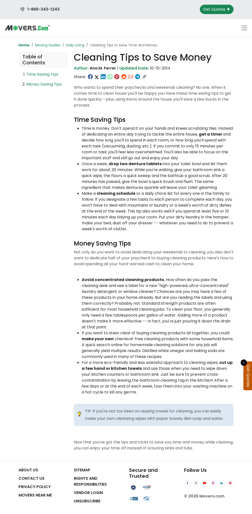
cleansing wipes (131, 418)
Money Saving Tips (44, 84)
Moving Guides (47, 45)
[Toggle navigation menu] (244, 28)
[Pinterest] (230, 483)
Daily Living (75, 45)
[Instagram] (213, 483)
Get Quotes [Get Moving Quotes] (216, 9)
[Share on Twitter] (97, 77)
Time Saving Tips (42, 74)
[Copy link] (144, 77)
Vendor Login (88, 493)
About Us (28, 470)
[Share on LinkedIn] (103, 77)
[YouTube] (204, 483)
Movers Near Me (35, 495)
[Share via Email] (130, 77)
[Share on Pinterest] (116, 77)
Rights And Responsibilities (90, 481)
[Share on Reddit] (123, 77)
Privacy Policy (34, 487)
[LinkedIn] (221, 483)
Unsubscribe (87, 501)
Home (24, 45)
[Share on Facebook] (90, 77)
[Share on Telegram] (137, 77)
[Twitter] (196, 483)
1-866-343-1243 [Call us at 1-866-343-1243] (40, 9)
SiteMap (82, 470)
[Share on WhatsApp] (110, 77)
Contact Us (31, 478)
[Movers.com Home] (27, 28)
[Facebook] (187, 483)
